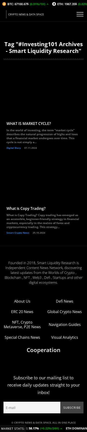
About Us (22, 301)
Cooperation (43, 350)
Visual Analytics (64, 337)
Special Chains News (22, 337)
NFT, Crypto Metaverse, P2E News (22, 324)
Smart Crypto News (17, 232)
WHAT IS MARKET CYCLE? (28, 123)
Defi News (64, 301)
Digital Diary (13, 147)
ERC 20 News (22, 311)
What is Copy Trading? (25, 208)
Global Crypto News (64, 311)
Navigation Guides (65, 324)
